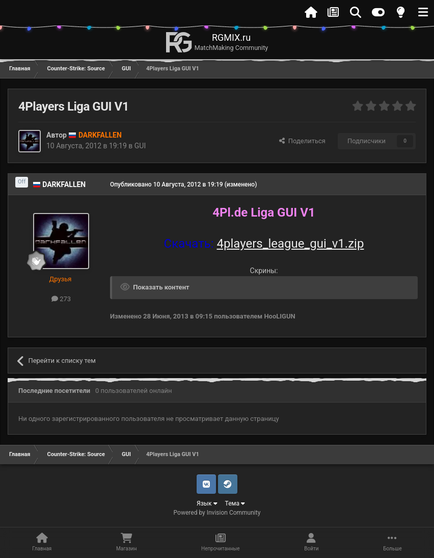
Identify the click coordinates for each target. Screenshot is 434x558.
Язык (207, 503)
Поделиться (302, 141)
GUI (140, 146)
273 (61, 299)
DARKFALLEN (64, 184)
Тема (235, 503)
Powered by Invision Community (217, 512)
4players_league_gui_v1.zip (290, 243)
